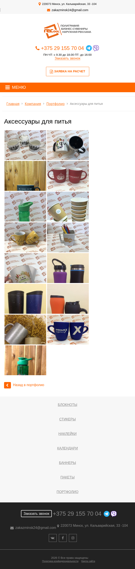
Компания (33, 104)
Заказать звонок (67, 58)
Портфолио (55, 104)
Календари (67, 448)
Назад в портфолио (24, 385)
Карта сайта (88, 561)
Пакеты (67, 477)
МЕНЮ (19, 87)
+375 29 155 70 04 (62, 48)
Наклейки (67, 434)
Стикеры (67, 419)
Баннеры (67, 463)
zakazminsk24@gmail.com (70, 10)
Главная (12, 104)
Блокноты (67, 405)
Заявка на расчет (67, 71)
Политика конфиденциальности (60, 561)
